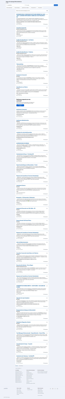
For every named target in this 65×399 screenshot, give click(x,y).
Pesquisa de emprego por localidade (42, 373)
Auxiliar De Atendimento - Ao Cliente (25, 40)
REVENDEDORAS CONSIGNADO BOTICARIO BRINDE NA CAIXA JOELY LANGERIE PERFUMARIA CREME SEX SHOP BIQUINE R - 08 (30, 16)
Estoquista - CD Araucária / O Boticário (25, 198)
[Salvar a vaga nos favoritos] (47, 14)
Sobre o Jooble (19, 389)
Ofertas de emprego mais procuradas (42, 372)
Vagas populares (40, 389)
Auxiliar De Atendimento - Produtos (24, 52)
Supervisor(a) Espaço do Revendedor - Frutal (26, 165)
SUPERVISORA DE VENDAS (22, 144)
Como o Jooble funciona (20, 393)
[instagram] (53, 388)
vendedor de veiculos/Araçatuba (24, 133)
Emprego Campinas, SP (18, 378)
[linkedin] (57, 388)
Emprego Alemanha (17, 379)
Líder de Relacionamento (22, 243)
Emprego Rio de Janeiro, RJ (19, 373)
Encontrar (55, 5)
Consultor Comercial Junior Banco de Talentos (27, 254)
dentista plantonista (29, 377)
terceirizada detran (28, 373)
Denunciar (45, 24)
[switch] (47, 10)
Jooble (9, 397)
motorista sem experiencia (29, 379)
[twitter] (55, 388)
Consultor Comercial (21, 27)
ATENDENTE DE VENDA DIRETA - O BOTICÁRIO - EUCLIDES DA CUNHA (30, 287)
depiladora (27, 372)
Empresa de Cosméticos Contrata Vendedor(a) (27, 176)
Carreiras (18, 394)
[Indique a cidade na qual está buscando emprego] (33, 5)
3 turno (27, 380)
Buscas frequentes (19, 369)
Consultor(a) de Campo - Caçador (24, 344)
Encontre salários (40, 395)
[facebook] (50, 388)
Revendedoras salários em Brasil (30, 384)
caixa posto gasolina (29, 381)
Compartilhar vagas (29, 389)
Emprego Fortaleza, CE (18, 381)
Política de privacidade (41, 393)
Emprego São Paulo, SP (18, 372)
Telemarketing (19, 64)
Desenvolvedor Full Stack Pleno (23, 221)
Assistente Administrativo (22, 121)
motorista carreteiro (29, 378)
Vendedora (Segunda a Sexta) (23, 323)
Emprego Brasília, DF (18, 380)
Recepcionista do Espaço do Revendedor (26, 310)
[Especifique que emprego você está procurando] (15, 5)
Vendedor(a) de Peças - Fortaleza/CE (25, 155)
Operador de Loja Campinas (22, 298)
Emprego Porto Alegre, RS (18, 374)
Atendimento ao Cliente (22, 87)
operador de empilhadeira (29, 374)
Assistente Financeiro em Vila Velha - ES (25, 209)
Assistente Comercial (21, 75)
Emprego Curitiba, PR (18, 377)
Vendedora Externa (20, 186)
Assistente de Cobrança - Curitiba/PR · (25, 356)
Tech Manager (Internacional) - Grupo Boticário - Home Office (30, 333)
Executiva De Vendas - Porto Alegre (24, 266)
